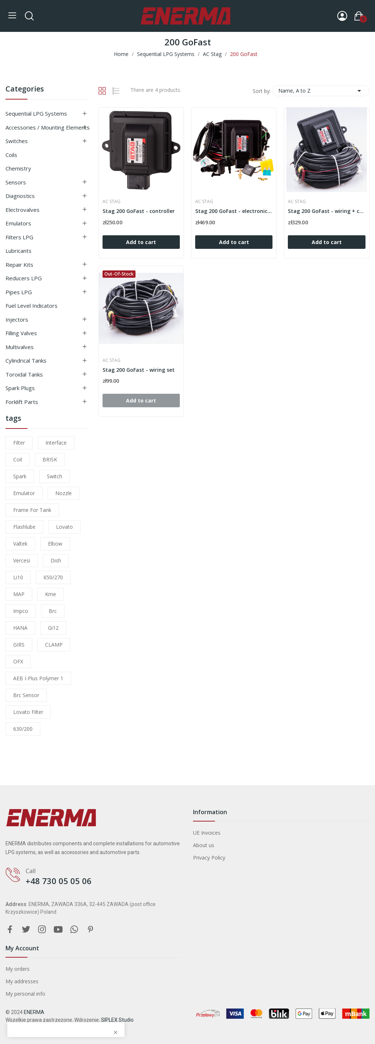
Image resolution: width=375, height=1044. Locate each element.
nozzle (63, 493)
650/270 (53, 577)
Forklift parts (21, 401)
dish (56, 560)
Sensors (15, 182)
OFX (18, 661)
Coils (11, 154)
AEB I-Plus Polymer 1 (38, 678)
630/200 (23, 728)
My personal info (25, 993)
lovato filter (28, 711)
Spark (19, 476)
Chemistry (18, 168)
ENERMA (34, 1012)
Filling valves (21, 333)
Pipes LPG (18, 292)
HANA (20, 627)
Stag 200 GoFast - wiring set (139, 369)
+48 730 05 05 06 (59, 881)
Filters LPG (19, 237)
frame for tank (32, 509)
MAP (19, 594)
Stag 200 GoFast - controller (139, 210)
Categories (24, 89)
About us (203, 845)
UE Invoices (206, 832)
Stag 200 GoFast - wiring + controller (326, 210)
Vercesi (21, 560)
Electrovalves (22, 209)
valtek (20, 543)
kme (50, 594)
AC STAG (111, 201)
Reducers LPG (23, 278)
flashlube (24, 526)
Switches (16, 141)
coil (17, 459)
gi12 (53, 627)
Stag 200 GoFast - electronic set (233, 210)
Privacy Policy (209, 857)
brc (53, 610)
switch (54, 476)
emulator (24, 493)
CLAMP (54, 644)
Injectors (16, 319)
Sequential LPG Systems (36, 113)
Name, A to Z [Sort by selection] (321, 90)
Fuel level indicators (31, 305)
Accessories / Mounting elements (47, 127)
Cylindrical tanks (26, 360)
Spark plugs (20, 388)
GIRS (19, 644)
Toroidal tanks (24, 374)
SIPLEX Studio (117, 1020)
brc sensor (26, 695)
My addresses (21, 981)
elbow (55, 543)
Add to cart (141, 242)
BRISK (49, 459)
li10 (18, 577)
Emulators (18, 223)
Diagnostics (20, 195)
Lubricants (18, 250)
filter (19, 442)
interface (56, 442)
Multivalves (19, 347)
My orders (17, 968)
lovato (64, 526)
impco (20, 610)
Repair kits (19, 264)
